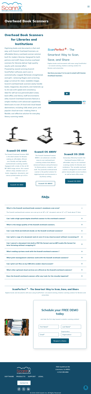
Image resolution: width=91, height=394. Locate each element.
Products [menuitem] (20, 376)
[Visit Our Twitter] (24, 389)
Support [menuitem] (32, 376)
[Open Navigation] (88, 6)
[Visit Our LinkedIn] (28, 389)
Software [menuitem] (9, 376)
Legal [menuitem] (40, 376)
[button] (46, 208)
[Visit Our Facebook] (19, 389)
